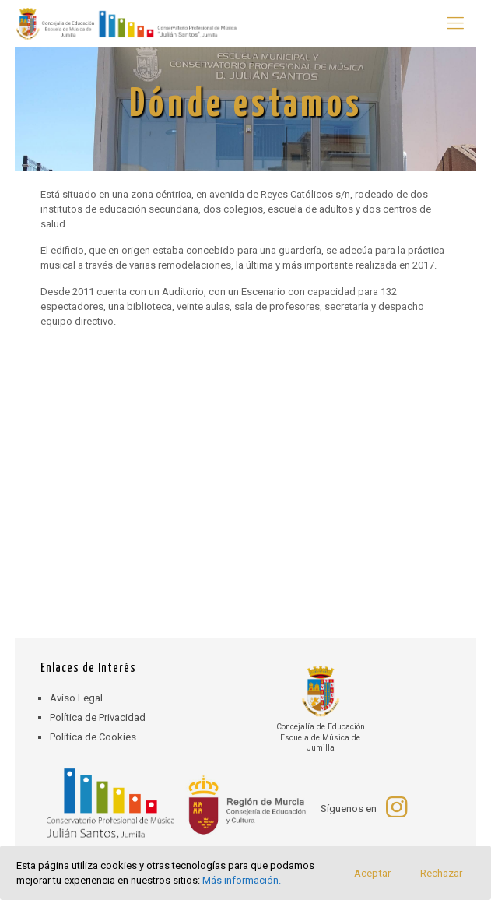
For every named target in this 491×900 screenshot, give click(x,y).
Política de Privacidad (98, 717)
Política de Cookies (93, 737)
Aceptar (372, 873)
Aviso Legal (76, 698)
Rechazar (441, 873)
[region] (245, 109)
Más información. (241, 880)
